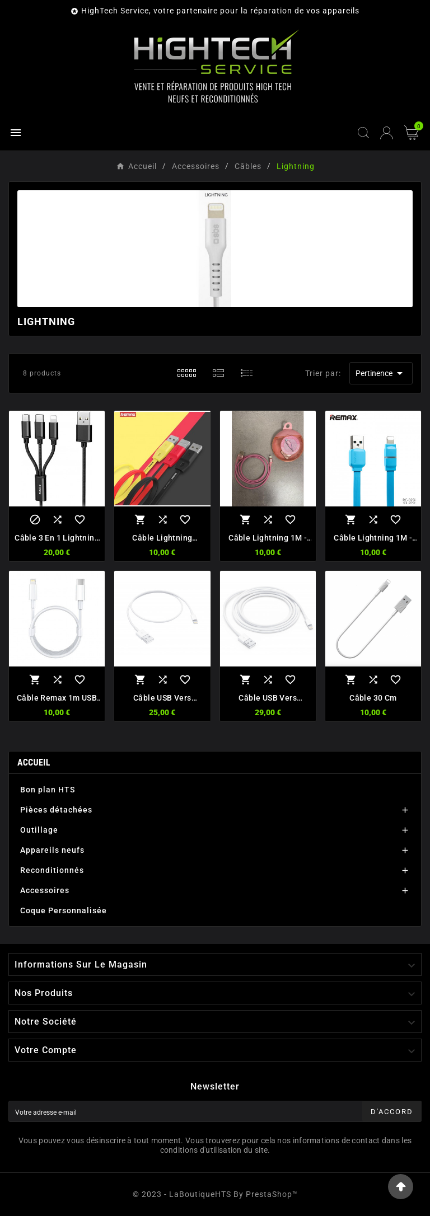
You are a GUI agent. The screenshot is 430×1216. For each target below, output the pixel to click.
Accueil (33, 762)
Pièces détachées (56, 809)
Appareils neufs (52, 850)
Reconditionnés (52, 870)
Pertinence (381, 373)
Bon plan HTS (47, 789)
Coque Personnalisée (63, 910)
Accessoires (44, 890)
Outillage (39, 829)
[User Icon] (386, 132)
